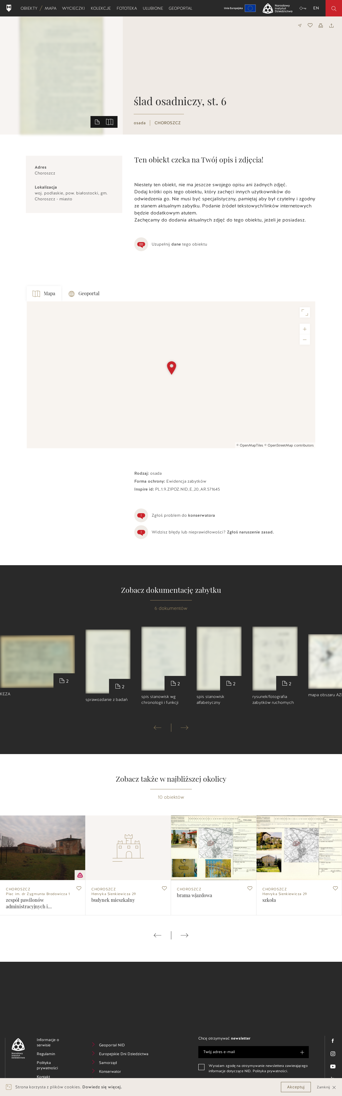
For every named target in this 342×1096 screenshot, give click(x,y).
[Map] (171, 374)
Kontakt (52, 1077)
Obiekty (30, 8)
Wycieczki (75, 8)
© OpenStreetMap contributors (289, 445)
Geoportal (182, 8)
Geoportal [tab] (84, 294)
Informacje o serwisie (53, 1043)
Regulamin (55, 1054)
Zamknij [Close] (326, 1087)
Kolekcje (102, 8)
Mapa (52, 8)
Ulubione (154, 8)
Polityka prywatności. (270, 1071)
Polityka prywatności (58, 1066)
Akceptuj (296, 1087)
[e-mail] (253, 1052)
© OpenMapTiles (250, 445)
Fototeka (128, 8)
